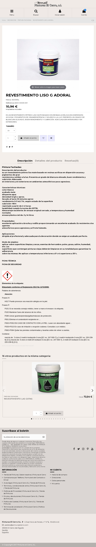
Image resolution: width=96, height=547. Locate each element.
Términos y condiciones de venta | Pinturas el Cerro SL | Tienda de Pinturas (25, 487)
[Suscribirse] (43, 437)
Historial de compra (59, 475)
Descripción (25, 161)
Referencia (10, 103)
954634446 (54, 522)
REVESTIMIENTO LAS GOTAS (18, 399)
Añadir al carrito (28, 138)
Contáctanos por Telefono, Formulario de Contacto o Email (24, 478)
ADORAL (15, 100)
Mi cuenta (56, 484)
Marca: (8, 100)
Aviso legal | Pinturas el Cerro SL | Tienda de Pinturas (24, 483)
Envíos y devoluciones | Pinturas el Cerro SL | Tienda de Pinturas (24, 497)
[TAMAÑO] (11, 130)
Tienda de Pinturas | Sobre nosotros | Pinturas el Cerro (25, 475)
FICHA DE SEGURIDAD (12, 264)
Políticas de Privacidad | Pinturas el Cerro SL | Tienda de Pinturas (24, 492)
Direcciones (56, 477)
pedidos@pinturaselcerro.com (16, 525)
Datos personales (58, 480)
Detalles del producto (48, 161)
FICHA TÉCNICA (9, 261)
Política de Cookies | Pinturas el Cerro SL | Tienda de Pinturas (24, 503)
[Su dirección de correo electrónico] (21, 437)
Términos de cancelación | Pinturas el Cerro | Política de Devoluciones (24, 508)
